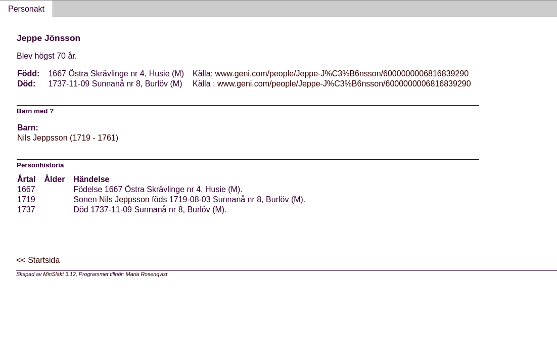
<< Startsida (38, 260)
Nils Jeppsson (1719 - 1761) (67, 137)
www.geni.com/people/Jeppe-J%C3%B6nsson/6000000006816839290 (342, 73)
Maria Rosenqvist (146, 274)
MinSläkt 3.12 (59, 274)
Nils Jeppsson (124, 199)
